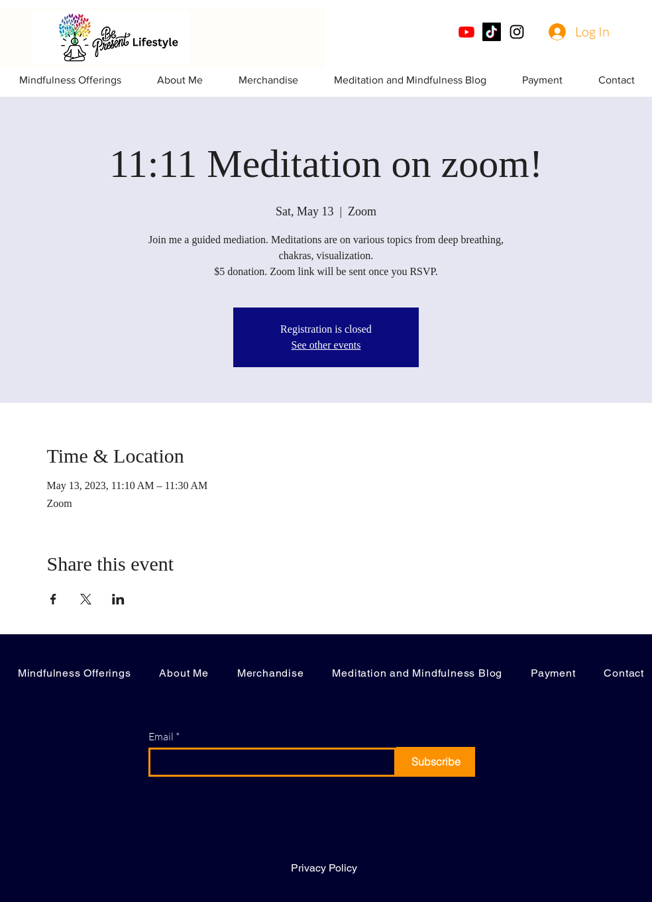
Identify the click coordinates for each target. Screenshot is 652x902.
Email (161, 736)
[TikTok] (491, 32)
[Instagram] (517, 32)
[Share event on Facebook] (53, 599)
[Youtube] (466, 32)
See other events (326, 345)
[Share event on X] (86, 599)
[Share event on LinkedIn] (118, 599)
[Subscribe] (435, 762)
